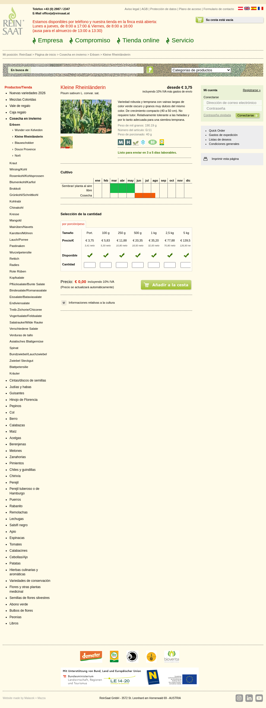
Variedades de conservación (30, 581)
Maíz (13, 431)
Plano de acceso (190, 9)
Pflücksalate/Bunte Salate (27, 284)
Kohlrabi (15, 201)
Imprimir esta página (225, 158)
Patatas (15, 563)
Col (12, 412)
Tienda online (140, 40)
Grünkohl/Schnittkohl (24, 194)
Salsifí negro (19, 525)
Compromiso (92, 40)
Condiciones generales (224, 143)
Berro (13, 419)
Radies (14, 264)
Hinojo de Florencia (23, 400)
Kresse (14, 214)
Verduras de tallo (21, 335)
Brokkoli (15, 188)
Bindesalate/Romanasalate (28, 290)
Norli (17, 155)
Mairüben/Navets (21, 226)
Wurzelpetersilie (20, 252)
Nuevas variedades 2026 (28, 93)
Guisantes (17, 393)
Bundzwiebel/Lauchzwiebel (28, 354)
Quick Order (217, 130)
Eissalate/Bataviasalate (26, 297)
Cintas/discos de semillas (28, 380)
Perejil (14, 482)
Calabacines (18, 551)
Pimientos (17, 463)
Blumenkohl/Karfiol (23, 182)
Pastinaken (17, 245)
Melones (16, 451)
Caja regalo (18, 112)
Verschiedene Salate (24, 328)
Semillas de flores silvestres (30, 598)
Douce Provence (25, 149)
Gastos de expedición (223, 134)
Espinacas (17, 538)
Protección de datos (163, 9)
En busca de (19, 70)
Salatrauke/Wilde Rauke (26, 322)
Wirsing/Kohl (18, 169)
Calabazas (17, 425)
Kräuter (15, 373)
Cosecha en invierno (73, 54)
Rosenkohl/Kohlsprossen (27, 175)
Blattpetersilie (19, 367)
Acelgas (15, 438)
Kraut (13, 163)
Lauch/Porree (19, 239)
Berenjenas (18, 444)
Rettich (14, 258)
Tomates (16, 544)
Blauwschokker (24, 142)
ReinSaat (25, 54)
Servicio (183, 40)
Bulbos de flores (21, 610)
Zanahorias (18, 457)
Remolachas (19, 512)
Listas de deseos (220, 139)
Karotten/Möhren (21, 233)
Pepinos (15, 406)
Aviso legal (132, 9)
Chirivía (15, 476)
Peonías (15, 617)
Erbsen (95, 54)
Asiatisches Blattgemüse (26, 341)
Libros (14, 623)
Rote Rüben (18, 271)
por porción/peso (73, 224)
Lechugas (17, 519)
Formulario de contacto (219, 9)
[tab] (73, 224)
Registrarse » (252, 90)
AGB (144, 9)
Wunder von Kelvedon (29, 130)
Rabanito (16, 506)
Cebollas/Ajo (19, 557)
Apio (13, 532)
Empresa (50, 40)
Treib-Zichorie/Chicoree (26, 309)
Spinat (14, 348)
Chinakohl (16, 207)
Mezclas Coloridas (23, 99)
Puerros (15, 499)
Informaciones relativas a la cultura (92, 302)
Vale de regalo (20, 106)
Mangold (15, 220)
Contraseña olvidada (217, 115)
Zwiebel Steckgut (21, 360)
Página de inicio (45, 54)
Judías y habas (20, 387)
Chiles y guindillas (23, 470)
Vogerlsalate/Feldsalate (26, 316)
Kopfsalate (17, 277)
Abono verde (19, 604)
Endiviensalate (20, 303)
